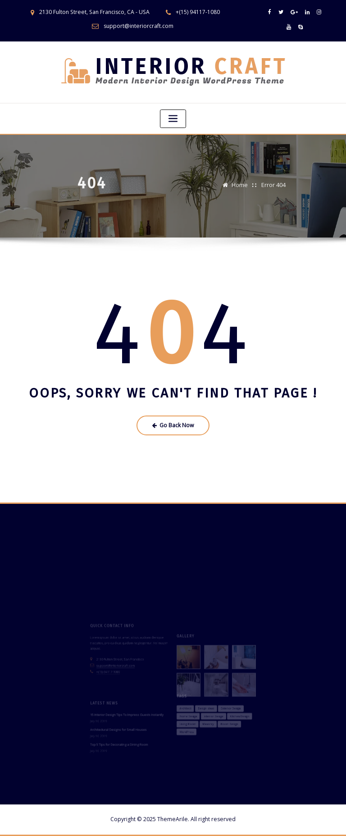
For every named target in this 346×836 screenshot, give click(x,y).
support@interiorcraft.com (138, 26)
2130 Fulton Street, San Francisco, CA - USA (94, 12)
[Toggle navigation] (173, 119)
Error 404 (273, 181)
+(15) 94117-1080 (198, 12)
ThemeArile (172, 819)
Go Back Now (173, 425)
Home (240, 181)
